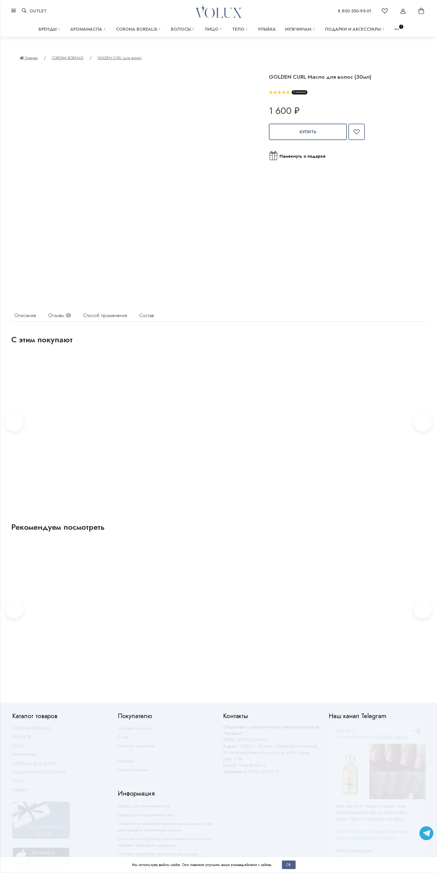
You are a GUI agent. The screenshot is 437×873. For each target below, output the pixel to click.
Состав (146, 315)
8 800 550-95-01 (354, 11)
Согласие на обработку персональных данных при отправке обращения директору (165, 844)
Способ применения (105, 315)
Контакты (126, 764)
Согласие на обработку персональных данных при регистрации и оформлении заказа (165, 829)
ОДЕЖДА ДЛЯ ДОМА (34, 766)
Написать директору (136, 748)
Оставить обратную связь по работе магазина (160, 756)
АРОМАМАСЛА (88, 29)
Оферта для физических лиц (144, 809)
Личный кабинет (133, 772)
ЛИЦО (214, 29)
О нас (123, 740)
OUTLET (37, 11)
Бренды (50, 29)
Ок (288, 864)
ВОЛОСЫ (183, 29)
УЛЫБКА (267, 29)
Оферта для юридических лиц (145, 817)
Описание (25, 315)
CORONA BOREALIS (139, 29)
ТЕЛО (240, 29)
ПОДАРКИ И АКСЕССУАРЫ (355, 29)
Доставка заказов (134, 731)
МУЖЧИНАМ (300, 29)
